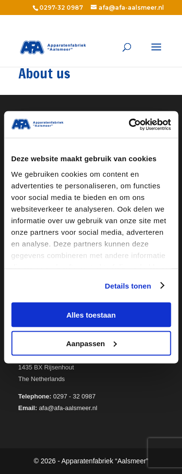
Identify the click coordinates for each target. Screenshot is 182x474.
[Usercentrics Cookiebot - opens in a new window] (129, 124)
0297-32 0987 (61, 7)
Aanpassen (91, 343)
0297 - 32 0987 (74, 396)
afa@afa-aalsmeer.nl (131, 7)
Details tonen (128, 285)
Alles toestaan (91, 315)
